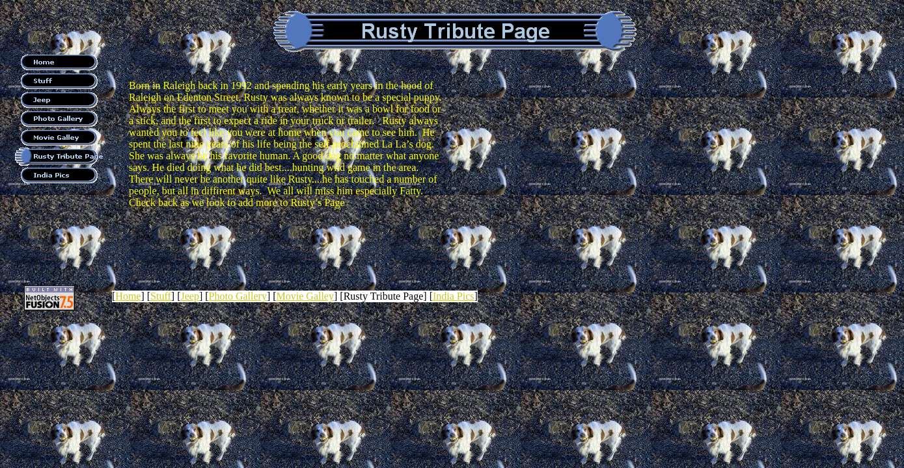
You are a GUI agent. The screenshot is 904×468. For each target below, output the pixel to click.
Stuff (160, 296)
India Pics (453, 296)
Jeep (189, 296)
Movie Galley (305, 296)
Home (128, 296)
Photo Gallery (238, 296)
